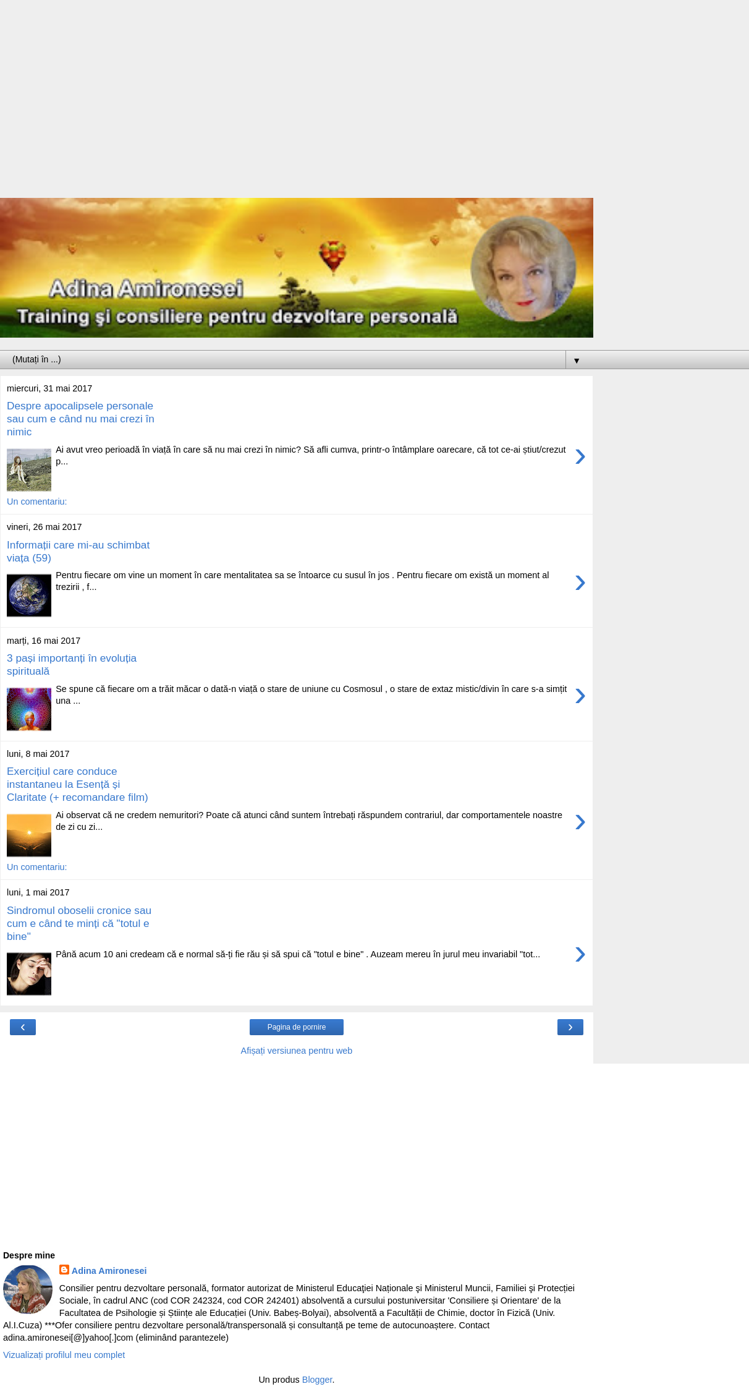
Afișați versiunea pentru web (297, 1051)
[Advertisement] (296, 105)
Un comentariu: (37, 501)
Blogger (317, 1380)
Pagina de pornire (297, 1027)
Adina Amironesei (109, 1271)
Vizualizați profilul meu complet (64, 1355)
